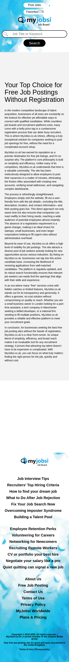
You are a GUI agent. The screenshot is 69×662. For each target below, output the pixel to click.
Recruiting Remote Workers (33, 548)
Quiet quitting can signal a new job (33, 567)
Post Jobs (34, 5)
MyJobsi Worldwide (33, 611)
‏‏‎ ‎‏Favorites (34, 12)
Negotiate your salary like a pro (33, 561)
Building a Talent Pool (33, 517)
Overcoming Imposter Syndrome (33, 511)
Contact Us (33, 592)
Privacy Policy (33, 605)
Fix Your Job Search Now (33, 504)
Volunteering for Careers (33, 535)
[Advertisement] (34, 416)
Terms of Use (33, 598)
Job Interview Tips (33, 479)
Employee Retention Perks (33, 529)
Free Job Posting (33, 585)
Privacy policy (42, 649)
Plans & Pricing (33, 617)
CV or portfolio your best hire (33, 554)
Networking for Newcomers (33, 542)
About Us (33, 579)
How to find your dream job (33, 491)
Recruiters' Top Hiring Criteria (33, 485)
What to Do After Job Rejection (33, 498)
